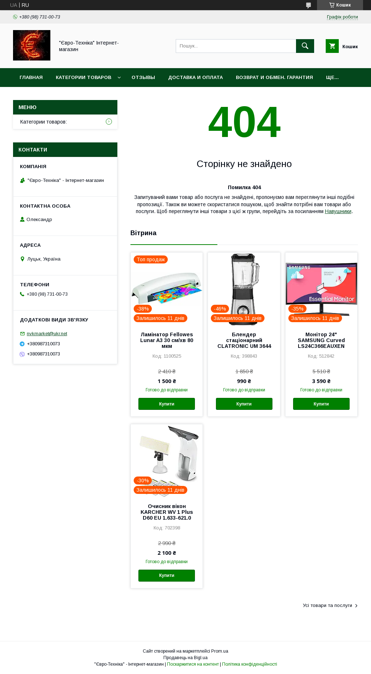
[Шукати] (305, 46)
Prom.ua (219, 651)
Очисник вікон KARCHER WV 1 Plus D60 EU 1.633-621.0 (167, 512)
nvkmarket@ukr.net (47, 333)
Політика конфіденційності (249, 664)
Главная (31, 77)
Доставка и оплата (195, 77)
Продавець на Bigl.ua (185, 657)
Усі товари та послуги (327, 605)
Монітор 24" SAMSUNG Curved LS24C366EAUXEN (321, 340)
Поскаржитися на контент (193, 664)
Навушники (338, 211)
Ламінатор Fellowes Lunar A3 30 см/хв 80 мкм (166, 340)
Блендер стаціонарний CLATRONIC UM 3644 (244, 340)
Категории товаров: (43, 122)
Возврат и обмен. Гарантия (274, 77)
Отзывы (143, 77)
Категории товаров (83, 77)
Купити (166, 404)
